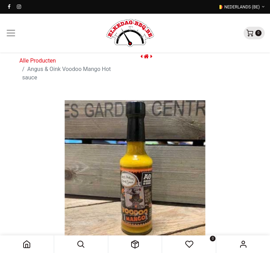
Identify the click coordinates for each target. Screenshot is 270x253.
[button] (81, 244)
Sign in (243, 244)
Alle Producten (37, 60)
